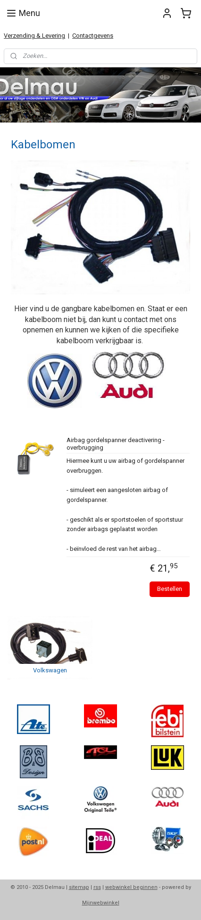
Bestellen (169, 588)
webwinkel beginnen (131, 887)
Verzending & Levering (34, 35)
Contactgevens (92, 35)
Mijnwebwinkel (100, 903)
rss (97, 887)
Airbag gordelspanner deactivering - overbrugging (116, 443)
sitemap (79, 887)
